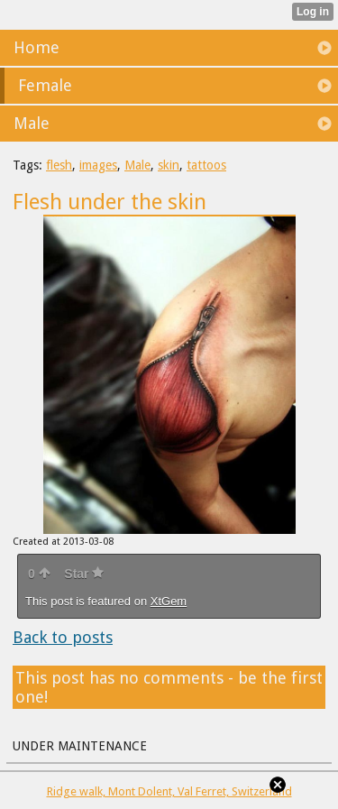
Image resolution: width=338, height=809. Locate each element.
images (98, 165)
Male (137, 165)
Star (84, 573)
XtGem (169, 601)
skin (168, 165)
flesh (59, 165)
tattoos (206, 165)
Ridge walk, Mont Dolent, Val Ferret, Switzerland (169, 791)
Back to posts (63, 637)
